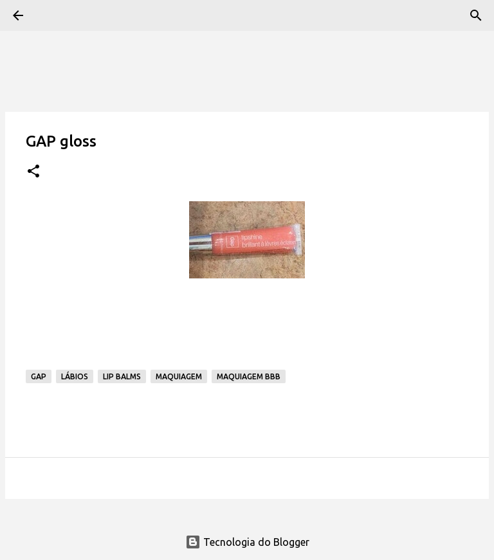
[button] (33, 172)
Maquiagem (179, 376)
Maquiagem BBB (248, 376)
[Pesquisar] (476, 15)
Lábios (74, 376)
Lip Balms (122, 376)
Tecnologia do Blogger (247, 542)
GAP (38, 376)
